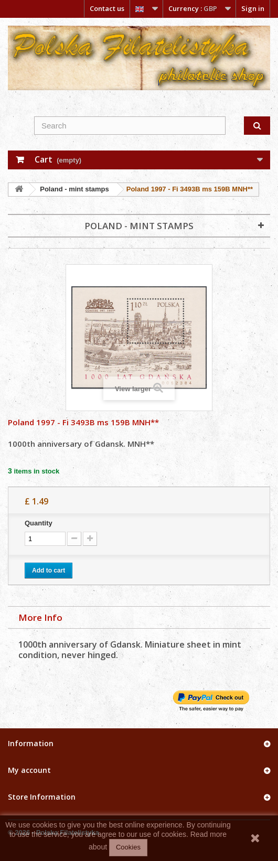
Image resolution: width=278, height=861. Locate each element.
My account (29, 770)
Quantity (38, 523)
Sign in (252, 8)
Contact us (107, 8)
